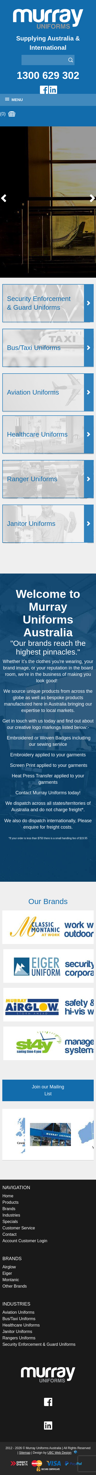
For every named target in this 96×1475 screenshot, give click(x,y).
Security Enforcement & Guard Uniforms (38, 1344)
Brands (8, 1209)
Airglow (9, 1267)
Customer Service (18, 1228)
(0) (7, 114)
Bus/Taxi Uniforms (18, 1319)
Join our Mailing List (48, 1090)
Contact (9, 1234)
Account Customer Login (24, 1241)
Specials (10, 1221)
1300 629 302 (48, 75)
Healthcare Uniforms (21, 1325)
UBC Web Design (59, 1452)
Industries (11, 1215)
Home (7, 1196)
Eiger (7, 1273)
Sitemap (24, 1452)
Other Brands (14, 1286)
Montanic (10, 1280)
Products (10, 1202)
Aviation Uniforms (18, 1312)
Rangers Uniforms (18, 1338)
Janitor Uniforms (17, 1331)
